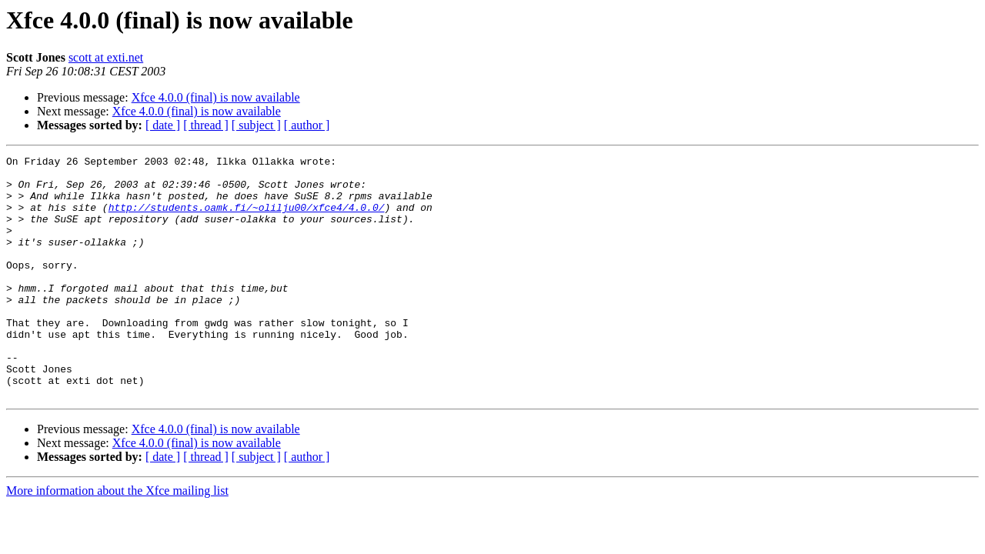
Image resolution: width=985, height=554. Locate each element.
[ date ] (162, 125)
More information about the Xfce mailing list (117, 539)
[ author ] (307, 125)
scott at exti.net (105, 57)
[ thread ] (206, 125)
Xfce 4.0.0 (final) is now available (216, 97)
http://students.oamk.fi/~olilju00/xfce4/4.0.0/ (247, 218)
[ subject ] (256, 125)
